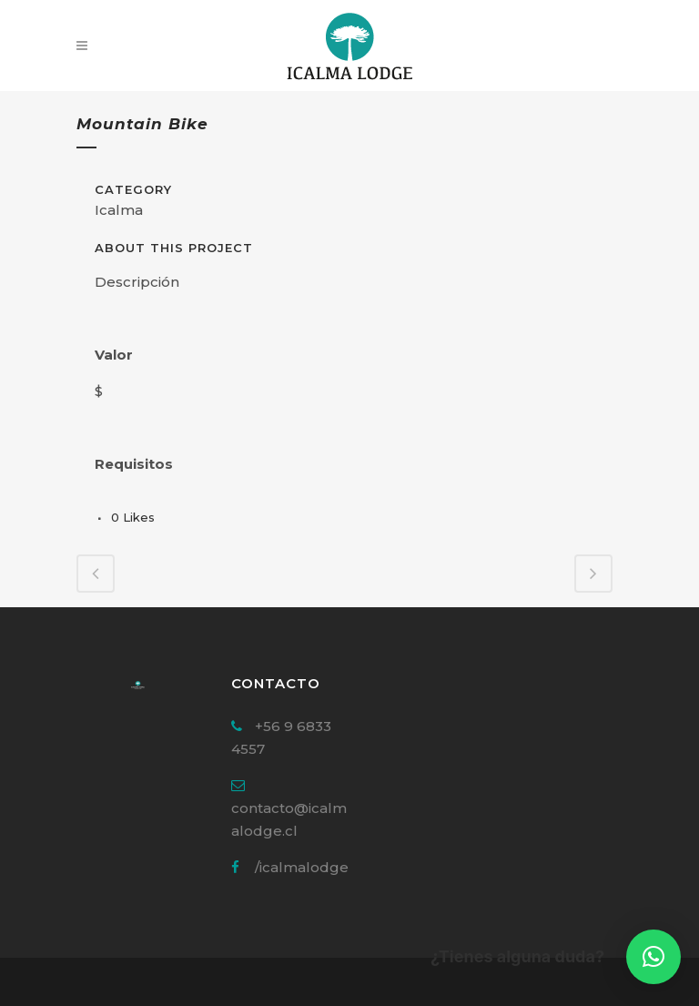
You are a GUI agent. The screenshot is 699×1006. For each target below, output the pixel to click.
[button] (653, 957)
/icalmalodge (302, 867)
